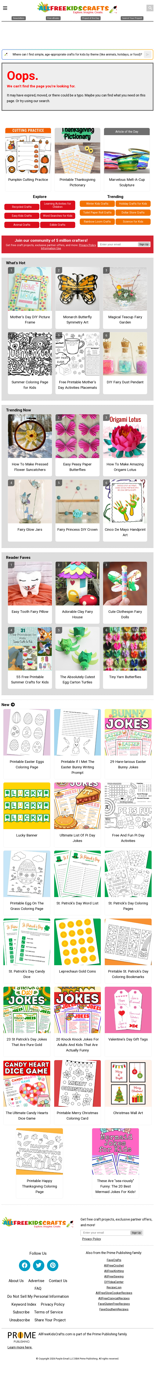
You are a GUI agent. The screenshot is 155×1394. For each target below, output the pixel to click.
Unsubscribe (19, 1320)
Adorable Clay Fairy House (77, 614)
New (8, 704)
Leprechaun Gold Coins (77, 971)
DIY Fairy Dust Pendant (125, 382)
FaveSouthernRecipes (113, 1309)
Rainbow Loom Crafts (97, 221)
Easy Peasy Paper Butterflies (77, 467)
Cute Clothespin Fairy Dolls (125, 614)
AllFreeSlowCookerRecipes (114, 1293)
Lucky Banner (27, 835)
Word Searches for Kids (57, 215)
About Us (16, 1280)
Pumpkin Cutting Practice (28, 179)
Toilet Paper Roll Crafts (97, 212)
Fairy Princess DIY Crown (77, 529)
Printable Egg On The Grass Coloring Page (27, 906)
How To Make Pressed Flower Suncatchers (30, 467)
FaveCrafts (114, 1260)
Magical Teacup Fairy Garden (125, 320)
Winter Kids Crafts (97, 203)
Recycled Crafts (22, 207)
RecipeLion (113, 1287)
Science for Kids (133, 221)
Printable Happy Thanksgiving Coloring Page (39, 1186)
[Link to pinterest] (52, 1265)
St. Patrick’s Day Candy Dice (27, 974)
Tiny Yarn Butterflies (125, 677)
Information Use (51, 248)
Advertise (36, 1280)
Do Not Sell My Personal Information (38, 1296)
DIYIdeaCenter (114, 1282)
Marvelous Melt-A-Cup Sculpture (127, 182)
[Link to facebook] (24, 1265)
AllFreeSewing (114, 1276)
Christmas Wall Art (128, 1113)
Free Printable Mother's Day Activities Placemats (77, 385)
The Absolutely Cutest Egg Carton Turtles (77, 680)
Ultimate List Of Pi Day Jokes (77, 838)
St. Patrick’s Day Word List (77, 903)
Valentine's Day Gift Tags (128, 1039)
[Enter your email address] (105, 1233)
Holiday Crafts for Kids (133, 203)
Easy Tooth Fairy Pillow (30, 611)
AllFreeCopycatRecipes (114, 1298)
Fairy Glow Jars (29, 529)
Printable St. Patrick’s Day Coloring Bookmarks (128, 974)
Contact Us (58, 1280)
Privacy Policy (87, 245)
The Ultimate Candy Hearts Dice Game (27, 1116)
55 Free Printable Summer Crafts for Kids (30, 680)
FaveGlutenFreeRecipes (114, 1304)
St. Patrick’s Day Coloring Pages (128, 906)
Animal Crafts (21, 224)
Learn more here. (20, 1347)
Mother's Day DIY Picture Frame (30, 320)
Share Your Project (50, 1320)
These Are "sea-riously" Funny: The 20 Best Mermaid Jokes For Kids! (115, 1186)
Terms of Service (48, 1312)
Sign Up (143, 244)
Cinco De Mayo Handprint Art (125, 532)
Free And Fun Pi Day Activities (128, 838)
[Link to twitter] (38, 1265)
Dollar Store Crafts (133, 212)
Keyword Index (23, 1304)
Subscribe (21, 1312)
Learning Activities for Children (57, 205)
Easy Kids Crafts (22, 215)
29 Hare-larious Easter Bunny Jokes (128, 764)
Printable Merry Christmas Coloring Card (77, 1116)
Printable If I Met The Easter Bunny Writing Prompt (77, 767)
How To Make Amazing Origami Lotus (125, 467)
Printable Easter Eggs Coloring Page (27, 764)
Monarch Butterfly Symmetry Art (77, 320)
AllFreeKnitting (114, 1271)
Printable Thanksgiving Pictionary (77, 182)
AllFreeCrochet (114, 1265)
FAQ (37, 1288)
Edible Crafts (57, 224)
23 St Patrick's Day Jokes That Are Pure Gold (27, 1042)
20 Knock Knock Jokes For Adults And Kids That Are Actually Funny (77, 1044)
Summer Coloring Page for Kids (30, 385)
